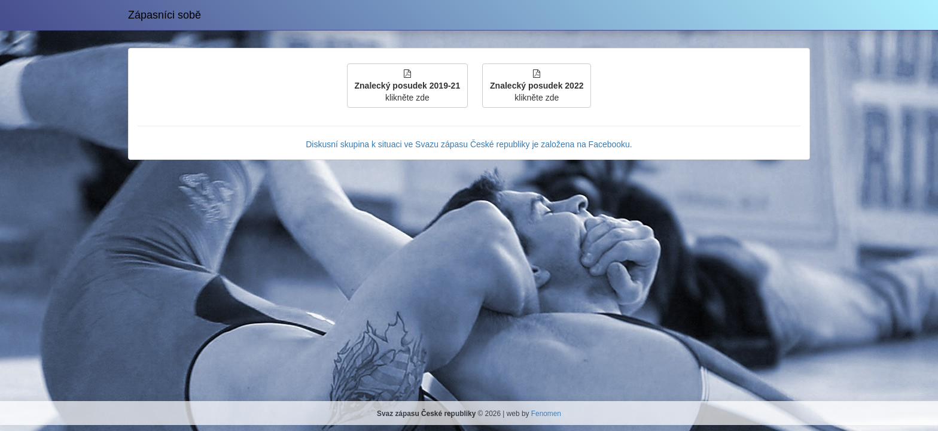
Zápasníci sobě (164, 15)
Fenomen (546, 413)
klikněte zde (408, 85)
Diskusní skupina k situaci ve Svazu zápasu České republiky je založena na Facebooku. (469, 144)
